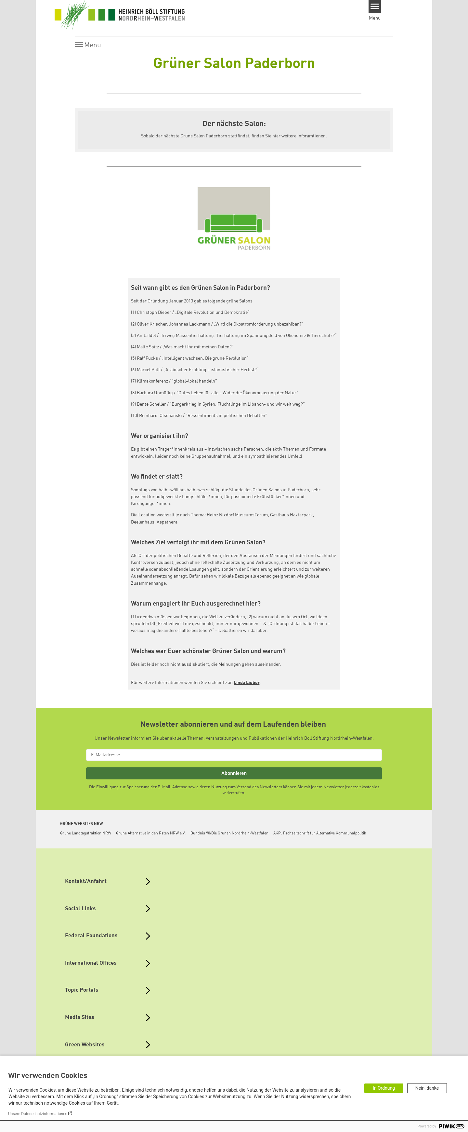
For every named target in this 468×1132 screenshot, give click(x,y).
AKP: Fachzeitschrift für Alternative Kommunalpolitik (319, 833)
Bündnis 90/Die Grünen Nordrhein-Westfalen (229, 833)
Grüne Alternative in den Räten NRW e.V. (151, 833)
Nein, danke (427, 1088)
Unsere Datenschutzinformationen (37, 1113)
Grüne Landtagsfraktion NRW (85, 833)
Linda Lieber (246, 682)
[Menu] (375, 6)
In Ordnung (384, 1088)
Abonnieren (234, 773)
